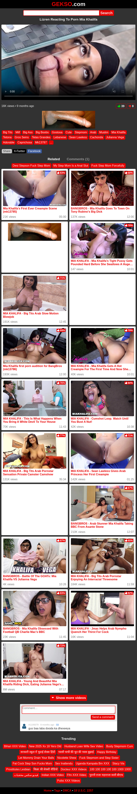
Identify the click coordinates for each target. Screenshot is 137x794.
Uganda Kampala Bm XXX (92, 763)
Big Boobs (42, 132)
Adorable (8, 142)
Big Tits (7, 132)
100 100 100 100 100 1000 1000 (110, 769)
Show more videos (68, 698)
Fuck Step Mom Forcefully (107, 165)
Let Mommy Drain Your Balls (36, 757)
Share (7, 151)
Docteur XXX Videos (74, 769)
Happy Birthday (106, 751)
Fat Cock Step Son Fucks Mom (32, 763)
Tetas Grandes (41, 137)
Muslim (103, 132)
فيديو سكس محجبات (26, 774)
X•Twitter (19, 151)
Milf (17, 132)
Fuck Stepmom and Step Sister (99, 757)
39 (121, 106)
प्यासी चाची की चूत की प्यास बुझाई (76, 751)
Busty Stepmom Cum (119, 746)
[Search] (61, 13)
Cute (69, 132)
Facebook (34, 151)
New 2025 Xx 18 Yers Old (45, 746)
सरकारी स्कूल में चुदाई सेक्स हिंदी (38, 751)
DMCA (67, 790)
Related (54, 159)
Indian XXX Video (52, 774)
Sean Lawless (78, 137)
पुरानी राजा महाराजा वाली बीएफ (106, 774)
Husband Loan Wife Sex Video (84, 746)
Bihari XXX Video (15, 746)
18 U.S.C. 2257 (83, 790)
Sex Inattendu (64, 763)
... (51, 142)
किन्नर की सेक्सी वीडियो (45, 769)
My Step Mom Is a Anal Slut (70, 165)
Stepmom (81, 132)
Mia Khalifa (118, 132)
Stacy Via (118, 763)
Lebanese (60, 137)
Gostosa (57, 132)
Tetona (7, 137)
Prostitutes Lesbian (18, 769)
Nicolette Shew (66, 757)
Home (48, 790)
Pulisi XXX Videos (68, 780)
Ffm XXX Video (76, 774)
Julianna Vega (115, 137)
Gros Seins (22, 137)
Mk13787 (41, 142)
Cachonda (96, 137)
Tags (57, 790)
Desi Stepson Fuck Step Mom (31, 165)
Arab (93, 132)
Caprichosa (25, 142)
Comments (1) (78, 159)
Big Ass (27, 132)
